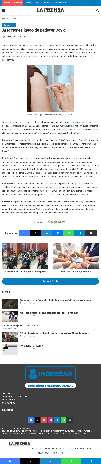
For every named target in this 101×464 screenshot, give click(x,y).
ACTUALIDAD (37, 448)
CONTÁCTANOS (8, 403)
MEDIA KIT (6, 393)
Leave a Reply (50, 281)
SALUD (89, 448)
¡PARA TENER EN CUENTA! (31, 346)
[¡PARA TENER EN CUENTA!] (10, 349)
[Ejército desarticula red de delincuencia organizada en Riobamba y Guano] (10, 337)
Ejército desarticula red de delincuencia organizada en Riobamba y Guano (55, 3)
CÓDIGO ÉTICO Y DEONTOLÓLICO (15, 397)
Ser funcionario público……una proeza (20, 325)
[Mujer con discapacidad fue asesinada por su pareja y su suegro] (10, 316)
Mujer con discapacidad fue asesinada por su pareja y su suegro (50, 313)
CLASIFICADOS (8, 400)
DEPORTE (69, 448)
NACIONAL (79, 448)
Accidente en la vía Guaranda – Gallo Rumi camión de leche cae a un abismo (55, 300)
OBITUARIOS (57, 453)
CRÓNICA (60, 448)
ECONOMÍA (49, 448)
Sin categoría (16, 19)
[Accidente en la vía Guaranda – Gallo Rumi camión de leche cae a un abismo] (10, 304)
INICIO (5, 19)
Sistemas (9, 37)
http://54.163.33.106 (66, 115)
